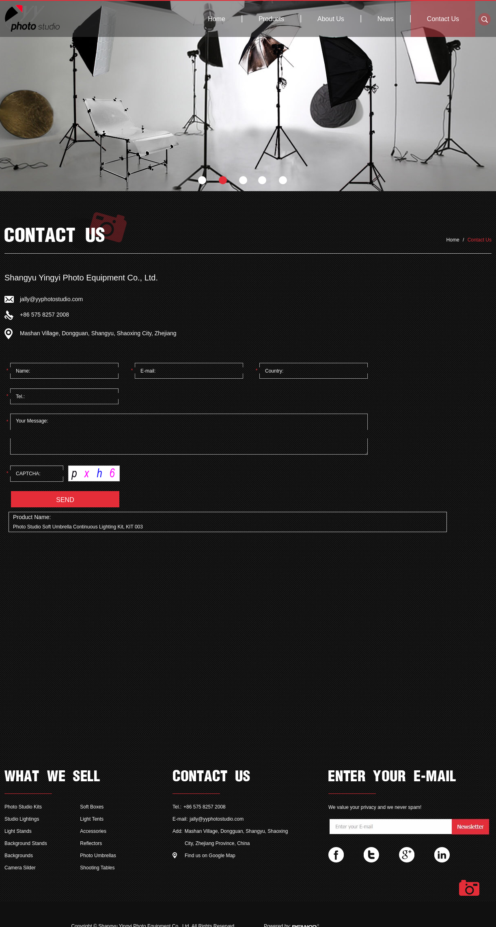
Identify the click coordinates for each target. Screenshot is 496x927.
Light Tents (92, 819)
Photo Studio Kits (23, 807)
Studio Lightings (21, 819)
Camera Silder (20, 868)
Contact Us (443, 18)
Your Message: (189, 434)
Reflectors (91, 843)
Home (216, 18)
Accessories (93, 831)
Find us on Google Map (210, 855)
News (385, 18)
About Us (330, 18)
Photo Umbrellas (98, 855)
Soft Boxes (92, 807)
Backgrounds (18, 855)
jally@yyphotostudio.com (51, 299)
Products (271, 18)
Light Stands (18, 831)
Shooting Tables (97, 868)
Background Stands (25, 843)
